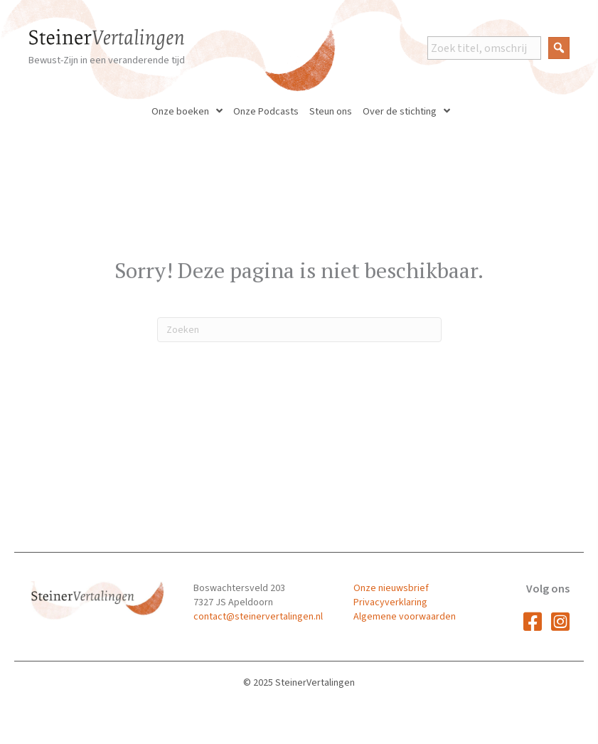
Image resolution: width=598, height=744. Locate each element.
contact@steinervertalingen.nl (258, 617)
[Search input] (484, 48)
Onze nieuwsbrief (391, 588)
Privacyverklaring (390, 602)
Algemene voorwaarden (404, 617)
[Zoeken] (299, 329)
